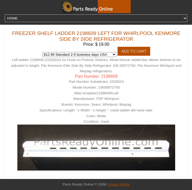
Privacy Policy (118, 184)
